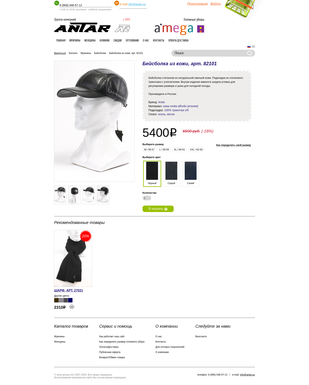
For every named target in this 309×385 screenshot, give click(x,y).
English (253, 46)
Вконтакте (201, 336)
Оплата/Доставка (178, 40)
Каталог (73, 53)
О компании (162, 352)
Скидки (117, 40)
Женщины (90, 40)
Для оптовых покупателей (169, 347)
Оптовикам (132, 40)
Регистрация (197, 3)
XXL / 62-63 (196, 149)
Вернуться (60, 53)
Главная (60, 40)
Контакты (158, 40)
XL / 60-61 (179, 149)
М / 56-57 (149, 149)
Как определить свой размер (233, 145)
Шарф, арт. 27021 (68, 290)
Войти (216, 3)
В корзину (158, 208)
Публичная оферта (109, 352)
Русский (249, 46)
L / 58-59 (164, 149)
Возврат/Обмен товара (112, 357)
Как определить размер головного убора (121, 341)
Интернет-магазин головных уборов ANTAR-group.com (92, 25)
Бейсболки (100, 53)
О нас (146, 40)
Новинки (104, 40)
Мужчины (74, 40)
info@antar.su (137, 4)
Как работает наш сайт (112, 336)
